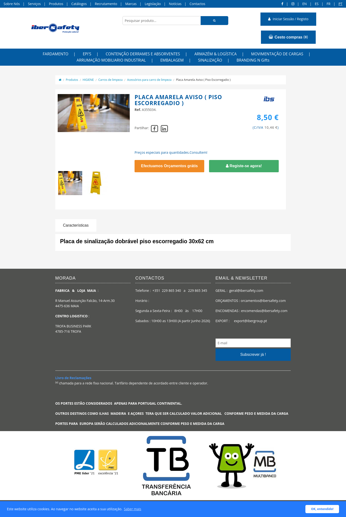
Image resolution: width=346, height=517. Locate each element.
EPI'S (87, 53)
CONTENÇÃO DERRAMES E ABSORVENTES (143, 53)
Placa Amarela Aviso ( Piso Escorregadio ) (203, 80)
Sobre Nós (12, 3)
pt (340, 3)
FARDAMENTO (55, 53)
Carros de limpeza (110, 80)
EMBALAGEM (172, 60)
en (304, 3)
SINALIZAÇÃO (210, 60)
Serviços (34, 3)
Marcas (130, 3)
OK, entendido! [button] (322, 509)
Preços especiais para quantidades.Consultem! (171, 152)
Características (76, 225)
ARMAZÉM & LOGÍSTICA (215, 53)
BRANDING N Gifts (252, 60)
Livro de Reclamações (73, 378)
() (288, 37)
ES (316, 3)
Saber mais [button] (132, 509)
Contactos (197, 3)
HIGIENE (88, 80)
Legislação (153, 3)
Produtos (56, 3)
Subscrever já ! (253, 354)
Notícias (175, 3)
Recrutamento (106, 3)
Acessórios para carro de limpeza (149, 80)
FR (328, 3)
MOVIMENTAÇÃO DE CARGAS (277, 53)
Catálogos (79, 3)
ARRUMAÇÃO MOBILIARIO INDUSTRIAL (111, 60)
